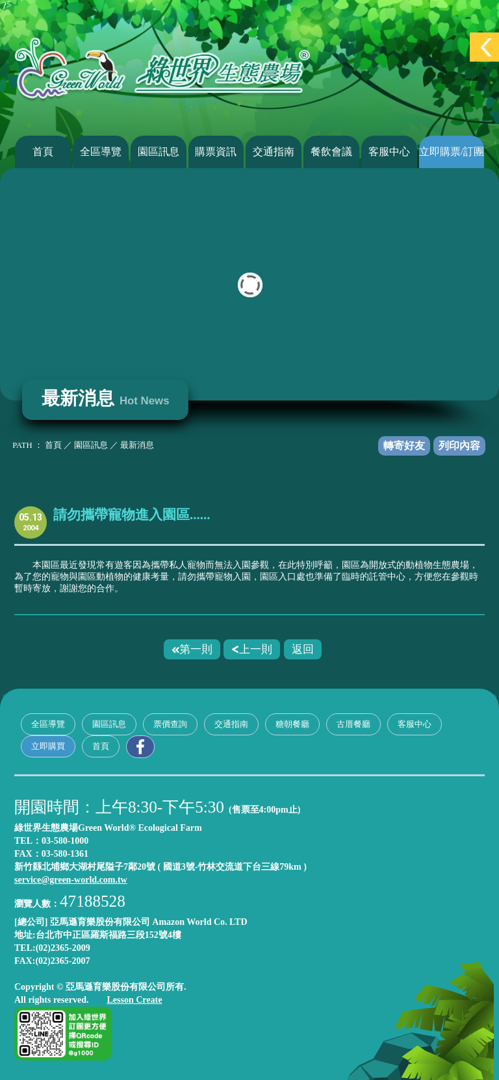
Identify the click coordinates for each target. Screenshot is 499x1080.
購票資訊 (216, 151)
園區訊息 (158, 151)
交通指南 (273, 151)
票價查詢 (170, 724)
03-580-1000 (65, 841)
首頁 (42, 151)
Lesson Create (134, 1000)
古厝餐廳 (353, 724)
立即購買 (48, 746)
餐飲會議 (331, 151)
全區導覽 (101, 151)
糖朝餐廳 (292, 724)
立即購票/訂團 (451, 151)
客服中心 (389, 151)
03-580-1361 (65, 854)
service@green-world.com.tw (70, 880)
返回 (303, 649)
